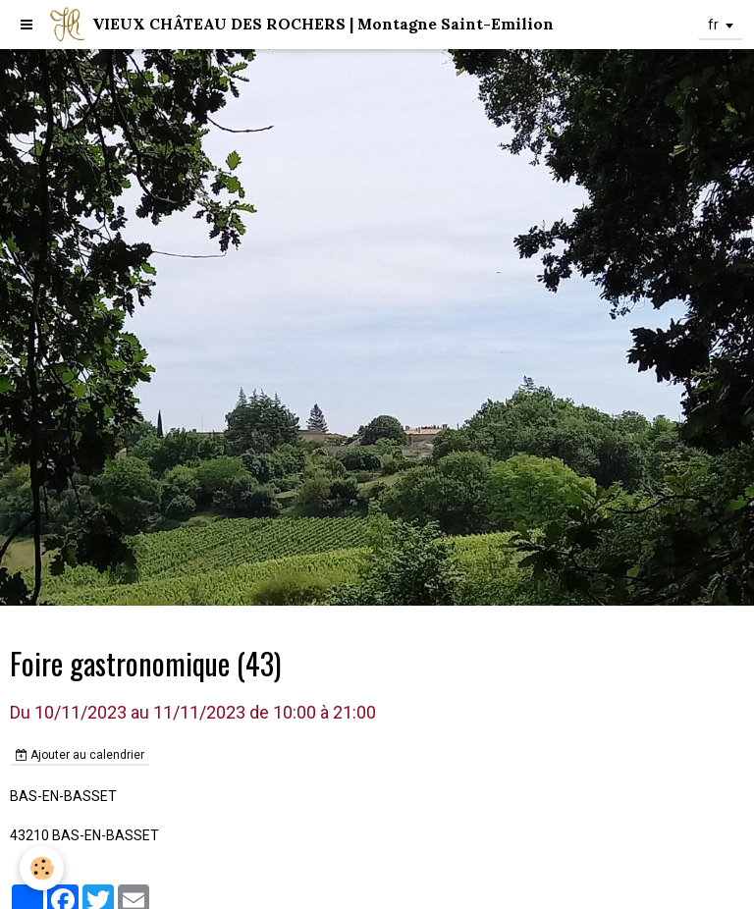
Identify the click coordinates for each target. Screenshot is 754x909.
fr (713, 24)
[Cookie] (42, 868)
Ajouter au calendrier (80, 755)
